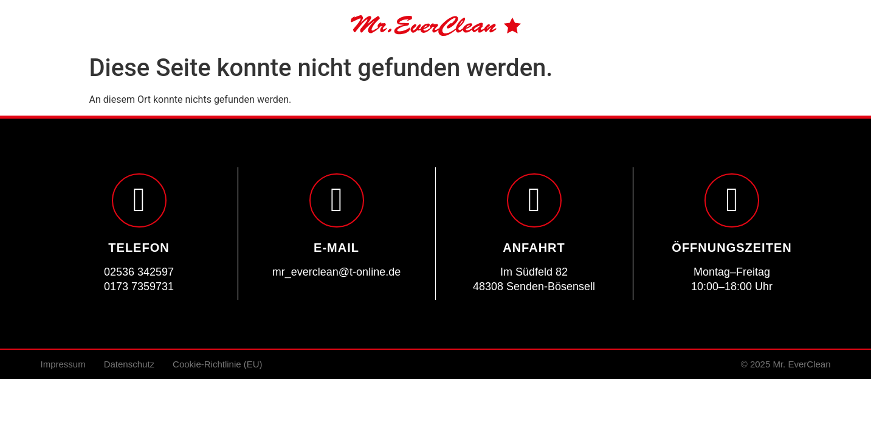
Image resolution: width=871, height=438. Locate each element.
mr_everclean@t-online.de (336, 272)
